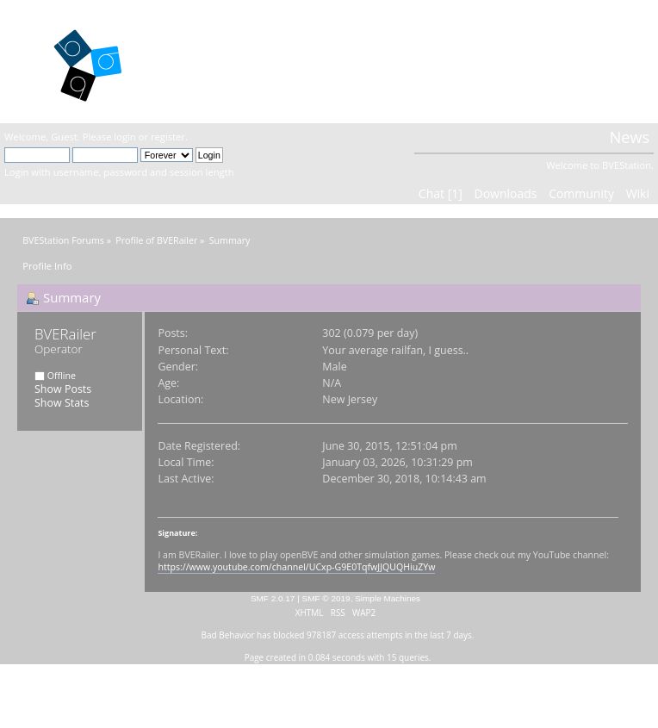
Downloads (505, 193)
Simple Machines (387, 598)
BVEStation (222, 61)
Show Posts (62, 389)
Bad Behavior (228, 635)
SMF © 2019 (326, 598)
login (124, 136)
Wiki (637, 193)
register (168, 136)
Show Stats (61, 402)
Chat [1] (440, 193)
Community (581, 193)
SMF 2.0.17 (273, 598)
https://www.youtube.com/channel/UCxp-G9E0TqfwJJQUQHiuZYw (296, 567)
